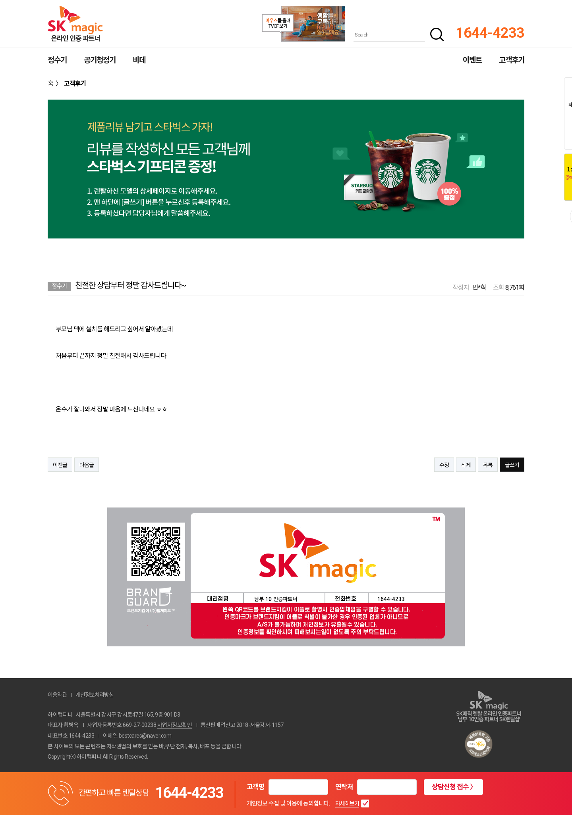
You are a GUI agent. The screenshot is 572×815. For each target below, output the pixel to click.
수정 (444, 465)
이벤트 (472, 60)
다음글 (86, 465)
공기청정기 (100, 60)
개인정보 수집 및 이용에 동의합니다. (288, 803)
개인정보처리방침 (94, 695)
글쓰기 (512, 465)
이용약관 (57, 695)
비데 (139, 60)
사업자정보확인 (174, 725)
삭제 (466, 465)
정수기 (57, 60)
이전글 (60, 465)
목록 (488, 465)
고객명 (256, 787)
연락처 (344, 787)
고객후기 (511, 60)
